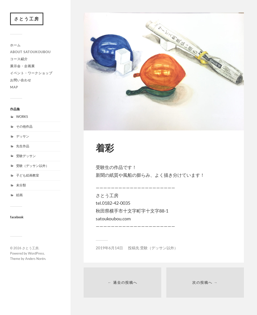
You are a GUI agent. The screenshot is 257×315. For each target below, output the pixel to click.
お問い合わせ (20, 80)
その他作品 (24, 126)
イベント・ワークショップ (31, 73)
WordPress (36, 253)
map (14, 87)
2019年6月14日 (109, 248)
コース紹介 (19, 59)
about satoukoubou (30, 52)
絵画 (19, 195)
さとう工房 (26, 18)
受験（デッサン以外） (32, 166)
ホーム (15, 45)
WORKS (22, 117)
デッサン (22, 136)
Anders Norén (35, 259)
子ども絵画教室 (27, 175)
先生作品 (22, 146)
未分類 (21, 185)
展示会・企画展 (22, 66)
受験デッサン (26, 156)
